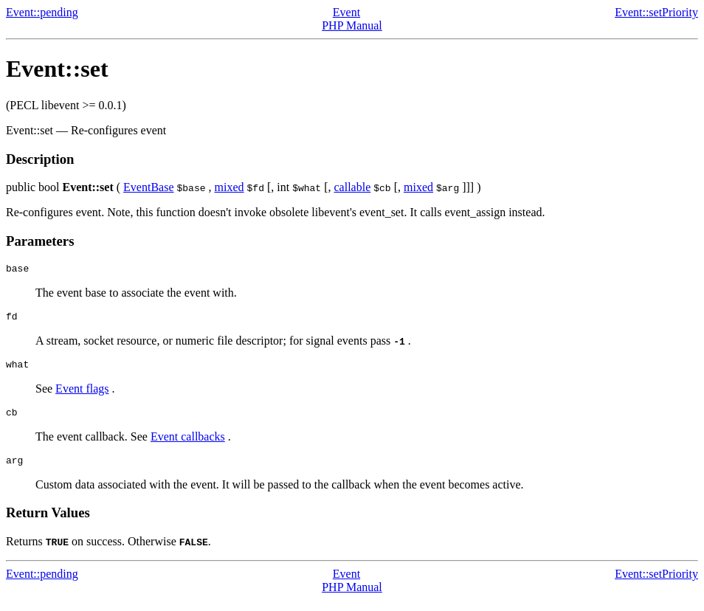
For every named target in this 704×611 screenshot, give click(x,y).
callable (352, 187)
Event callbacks (188, 445)
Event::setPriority (656, 12)
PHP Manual (352, 25)
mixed (229, 187)
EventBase (148, 187)
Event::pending (42, 12)
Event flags (81, 395)
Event (346, 12)
